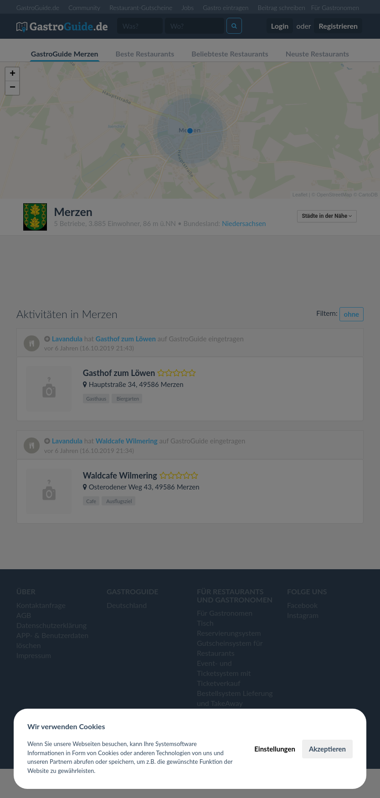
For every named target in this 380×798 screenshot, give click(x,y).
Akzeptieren (327, 749)
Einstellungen (274, 749)
